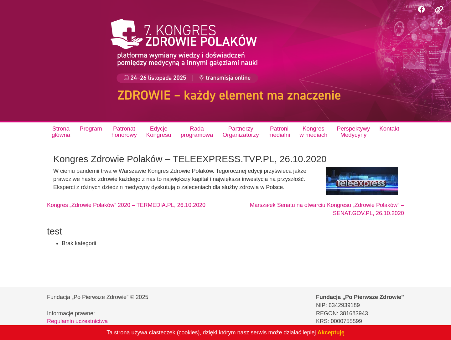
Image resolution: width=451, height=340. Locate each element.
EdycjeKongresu (158, 131)
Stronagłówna (61, 131)
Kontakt (389, 128)
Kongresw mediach (313, 131)
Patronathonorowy (124, 131)
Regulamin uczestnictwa (77, 321)
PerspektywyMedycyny (353, 131)
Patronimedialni (279, 131)
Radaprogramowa (197, 131)
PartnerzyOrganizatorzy (240, 131)
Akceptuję (331, 332)
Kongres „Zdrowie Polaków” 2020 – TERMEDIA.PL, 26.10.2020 (126, 205)
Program (91, 128)
